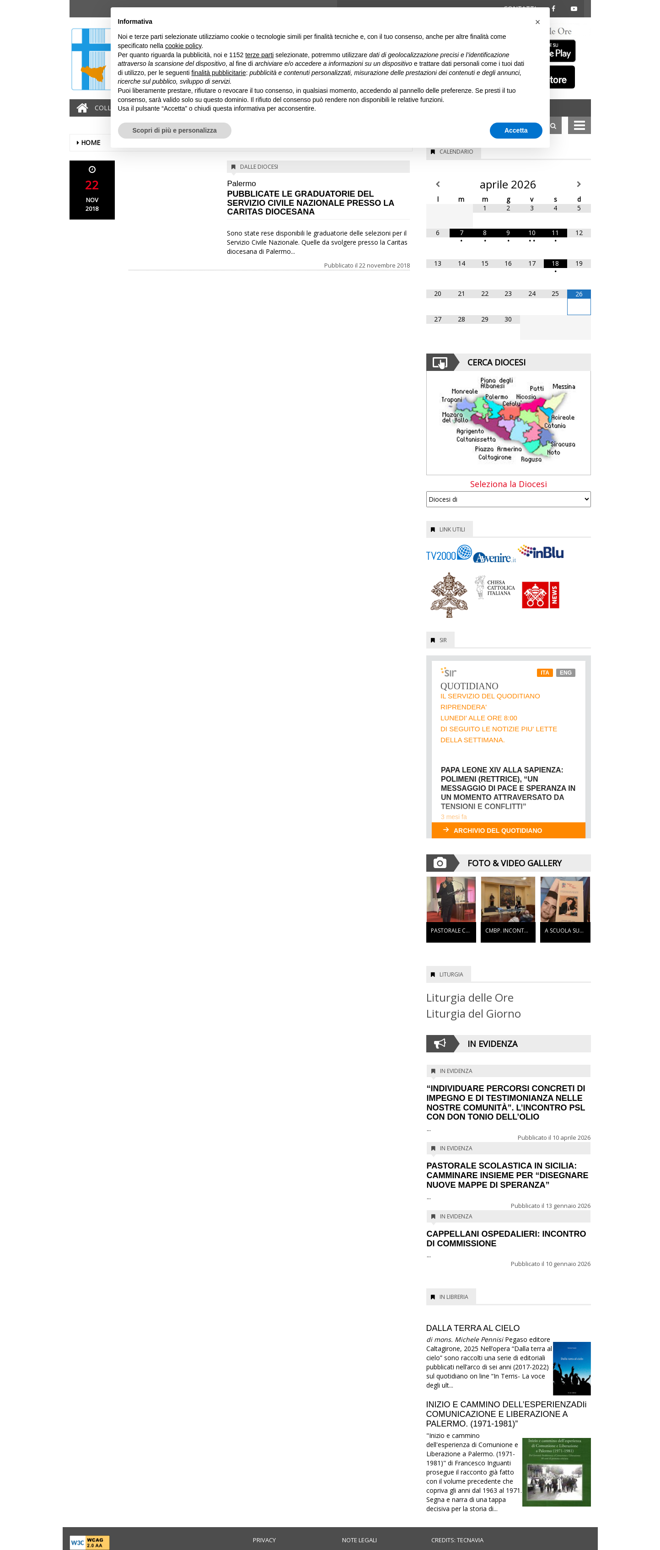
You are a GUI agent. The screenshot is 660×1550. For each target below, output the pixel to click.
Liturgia (451, 974)
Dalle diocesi (259, 167)
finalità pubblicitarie (219, 72)
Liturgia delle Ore (470, 997)
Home (90, 142)
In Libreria (454, 1297)
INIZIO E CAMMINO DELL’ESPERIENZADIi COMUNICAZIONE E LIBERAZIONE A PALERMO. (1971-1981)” (506, 1414)
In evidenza (456, 1071)
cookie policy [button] (183, 45)
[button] (538, 22)
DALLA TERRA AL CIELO (473, 1328)
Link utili (452, 529)
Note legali (359, 1540)
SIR (443, 640)
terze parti (259, 55)
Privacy (264, 1540)
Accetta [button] (516, 130)
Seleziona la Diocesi (508, 484)
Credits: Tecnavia (457, 1540)
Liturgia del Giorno (473, 1013)
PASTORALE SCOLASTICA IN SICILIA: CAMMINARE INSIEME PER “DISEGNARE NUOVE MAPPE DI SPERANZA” (508, 1175)
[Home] (80, 108)
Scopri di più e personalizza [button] (175, 130)
